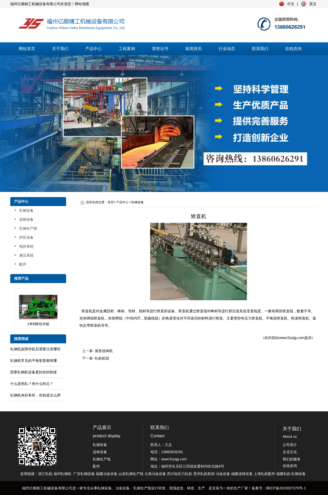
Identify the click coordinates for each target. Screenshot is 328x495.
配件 (22, 264)
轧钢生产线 (28, 228)
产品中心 (93, 48)
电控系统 (26, 246)
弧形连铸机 (104, 351)
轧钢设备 (26, 210)
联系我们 (260, 48)
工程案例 (127, 48)
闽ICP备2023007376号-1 (286, 488)
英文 (312, 4)
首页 (111, 202)
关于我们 (60, 48)
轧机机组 (102, 358)
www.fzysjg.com (291, 338)
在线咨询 (293, 48)
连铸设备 (26, 219)
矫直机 (86, 311)
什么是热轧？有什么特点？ (31, 384)
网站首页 (27, 48)
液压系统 (26, 255)
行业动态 (227, 48)
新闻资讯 (193, 48)
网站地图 (82, 4)
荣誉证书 (160, 48)
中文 (290, 4)
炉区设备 (26, 237)
